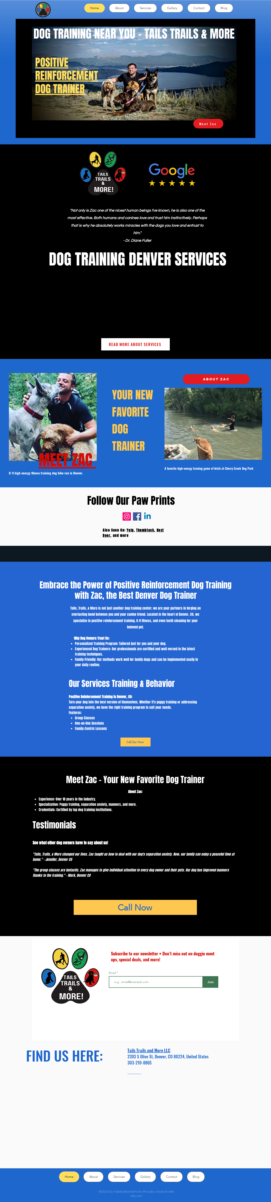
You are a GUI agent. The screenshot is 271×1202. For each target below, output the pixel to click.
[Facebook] (137, 516)
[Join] (210, 982)
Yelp (130, 530)
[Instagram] (127, 516)
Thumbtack (145, 530)
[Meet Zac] (208, 123)
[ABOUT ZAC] (216, 379)
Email (113, 972)
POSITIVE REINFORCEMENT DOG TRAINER (66, 76)
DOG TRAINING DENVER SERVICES (137, 259)
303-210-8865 (139, 1062)
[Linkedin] (147, 516)
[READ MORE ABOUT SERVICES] (135, 344)
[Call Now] (135, 907)
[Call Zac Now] (135, 742)
